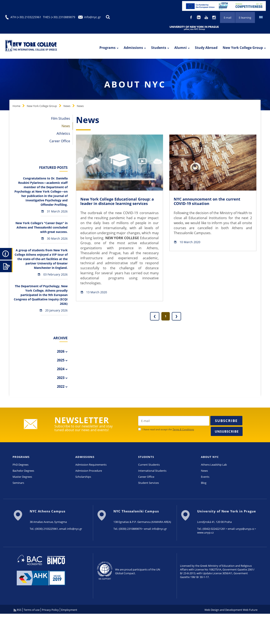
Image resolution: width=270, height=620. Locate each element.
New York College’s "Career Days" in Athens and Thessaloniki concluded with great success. (41, 227)
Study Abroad (206, 47)
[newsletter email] (173, 421)
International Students (152, 471)
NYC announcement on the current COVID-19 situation (207, 201)
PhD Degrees (20, 464)
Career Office (59, 141)
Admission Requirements (91, 464)
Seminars (18, 483)
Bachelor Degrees (23, 471)
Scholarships (83, 477)
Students (158, 47)
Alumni (180, 47)
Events (205, 477)
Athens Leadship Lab (214, 464)
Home (16, 106)
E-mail (227, 17)
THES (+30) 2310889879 (59, 17)
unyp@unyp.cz (245, 529)
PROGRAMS (21, 457)
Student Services (148, 483)
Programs (107, 47)
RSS (17, 610)
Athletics (63, 133)
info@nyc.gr (92, 17)
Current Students (149, 464)
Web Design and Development (223, 610)
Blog (203, 483)
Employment (69, 610)
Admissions (133, 47)
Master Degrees (22, 477)
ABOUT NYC (210, 457)
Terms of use (32, 610)
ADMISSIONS (84, 457)
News (66, 106)
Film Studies (60, 118)
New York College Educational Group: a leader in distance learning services (117, 201)
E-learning (245, 17)
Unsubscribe (227, 431)
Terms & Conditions (183, 429)
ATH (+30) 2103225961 (25, 17)
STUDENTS (146, 457)
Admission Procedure (88, 471)
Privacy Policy (50, 610)
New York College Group (243, 47)
